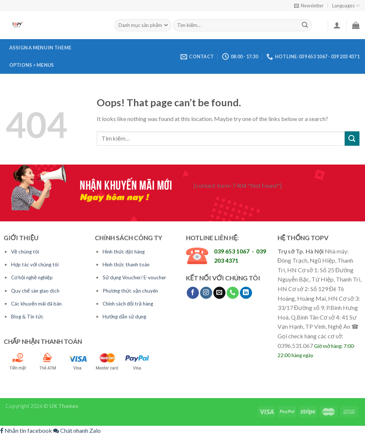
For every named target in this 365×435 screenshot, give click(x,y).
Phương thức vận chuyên (130, 291)
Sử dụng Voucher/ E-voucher (134, 277)
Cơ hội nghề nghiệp (32, 277)
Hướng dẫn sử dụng (124, 317)
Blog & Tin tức (27, 317)
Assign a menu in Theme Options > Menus (40, 56)
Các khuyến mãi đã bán (36, 304)
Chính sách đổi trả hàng (128, 304)
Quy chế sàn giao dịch (35, 291)
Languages (345, 5)
